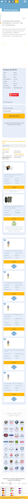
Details (14, 187)
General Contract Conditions (17, 478)
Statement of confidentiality (14, 480)
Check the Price (14, 116)
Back (24, 16)
